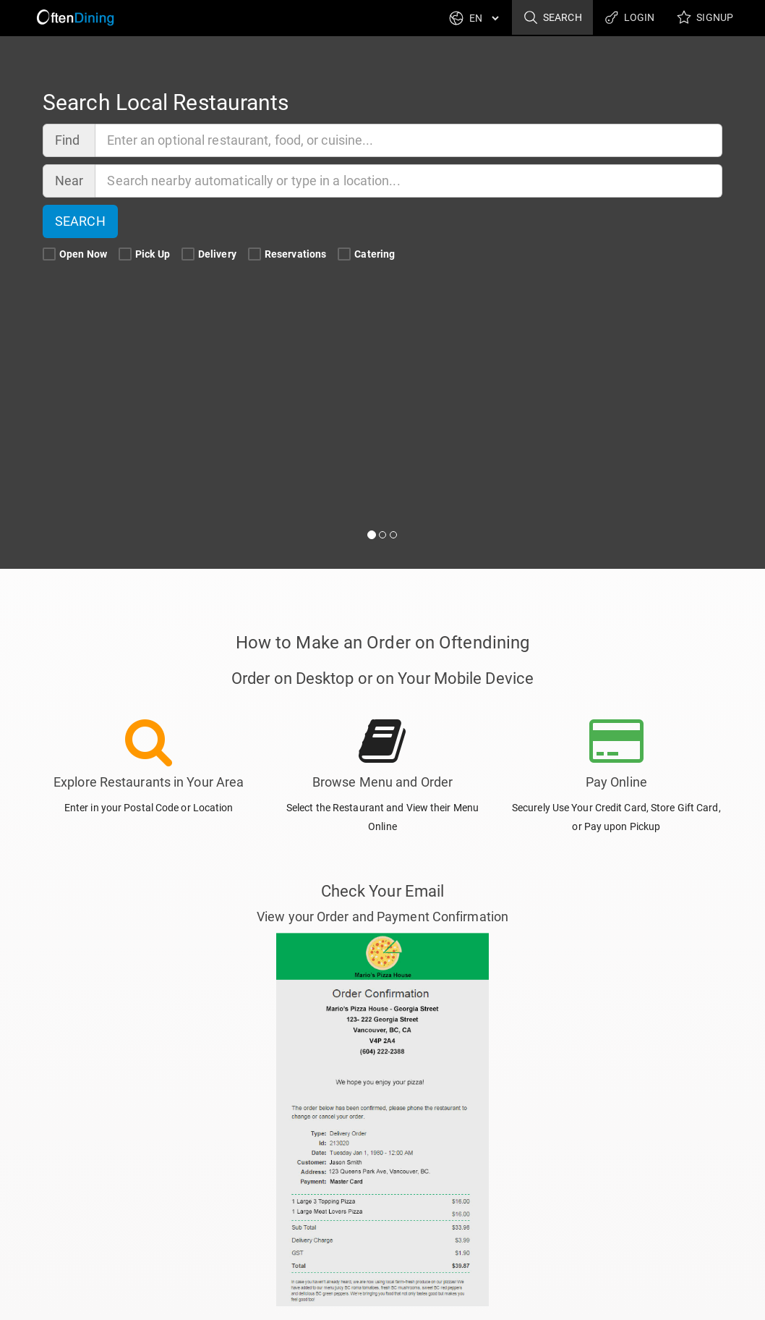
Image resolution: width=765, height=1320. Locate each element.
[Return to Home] (73, 18)
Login (629, 18)
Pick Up (145, 254)
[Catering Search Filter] (344, 255)
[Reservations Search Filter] (254, 255)
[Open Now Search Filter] (49, 255)
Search (552, 18)
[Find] (409, 140)
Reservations (288, 254)
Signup (704, 18)
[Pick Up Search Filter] (125, 255)
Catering (367, 254)
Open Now (76, 254)
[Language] (483, 18)
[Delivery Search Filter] (188, 255)
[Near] (408, 181)
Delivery (210, 254)
